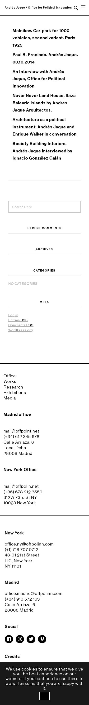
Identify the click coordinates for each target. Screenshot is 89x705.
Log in (13, 315)
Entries (18, 320)
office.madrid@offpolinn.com (33, 595)
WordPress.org (20, 330)
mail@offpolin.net (21, 486)
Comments (20, 325)
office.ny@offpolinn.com (29, 546)
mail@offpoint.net (21, 431)
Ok (44, 696)
